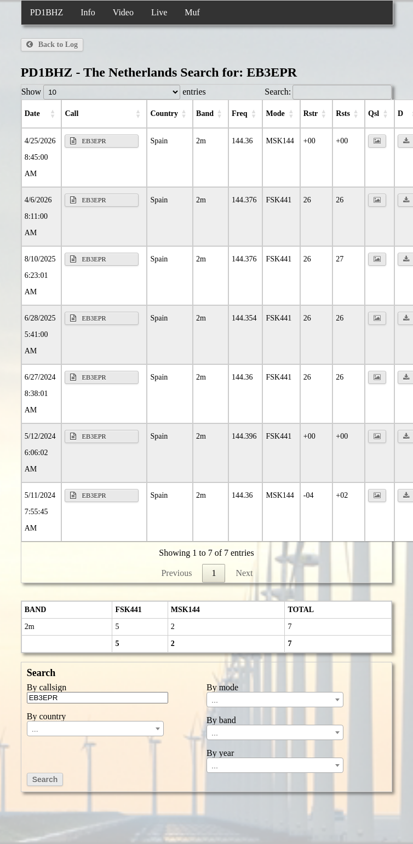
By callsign (46, 687)
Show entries (113, 91)
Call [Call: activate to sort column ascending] (71, 113)
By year (220, 753)
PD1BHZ (46, 12)
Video (123, 12)
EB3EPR (88, 141)
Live (159, 12)
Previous (176, 573)
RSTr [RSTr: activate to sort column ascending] (310, 113)
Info (88, 12)
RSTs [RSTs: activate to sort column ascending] (343, 113)
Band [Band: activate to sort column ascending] (205, 113)
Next (244, 573)
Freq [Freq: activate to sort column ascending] (240, 113)
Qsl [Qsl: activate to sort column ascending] (373, 113)
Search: (328, 91)
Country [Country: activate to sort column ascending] (164, 113)
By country (46, 716)
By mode (222, 687)
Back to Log (52, 44)
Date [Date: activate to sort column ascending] (32, 113)
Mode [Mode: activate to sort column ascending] (275, 113)
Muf (192, 12)
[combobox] (95, 728)
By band (221, 720)
